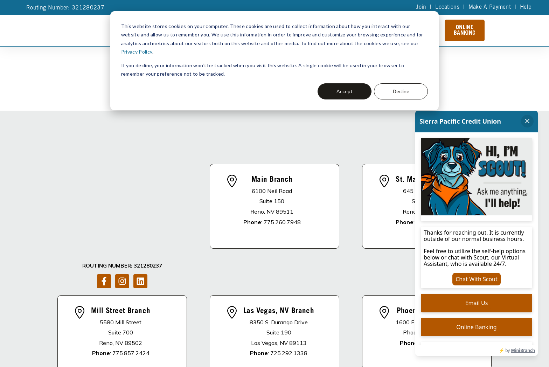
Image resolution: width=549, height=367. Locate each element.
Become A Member (316, 320)
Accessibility (280, 349)
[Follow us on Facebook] (104, 191)
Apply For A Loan (255, 320)
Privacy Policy (136, 52)
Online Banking (464, 30)
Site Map (250, 349)
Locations (447, 7)
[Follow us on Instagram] (122, 191)
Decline (401, 91)
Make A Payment (489, 7)
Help (525, 7)
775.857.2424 (131, 274)
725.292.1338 (288, 274)
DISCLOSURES (165, 320)
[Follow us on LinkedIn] (140, 191)
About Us (207, 320)
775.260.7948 (282, 182)
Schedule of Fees (376, 320)
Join (421, 7)
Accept (344, 91)
